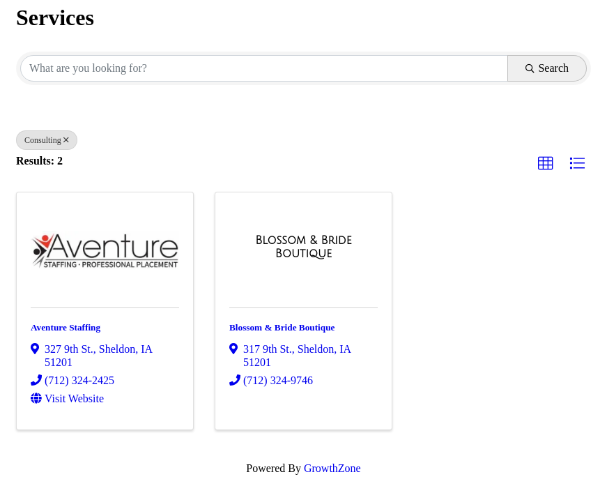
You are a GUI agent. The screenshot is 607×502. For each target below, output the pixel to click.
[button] (546, 164)
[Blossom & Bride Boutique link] (303, 247)
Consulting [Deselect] (46, 140)
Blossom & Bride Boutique (282, 327)
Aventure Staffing (65, 327)
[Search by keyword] (264, 68)
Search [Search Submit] (547, 68)
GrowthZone (332, 468)
